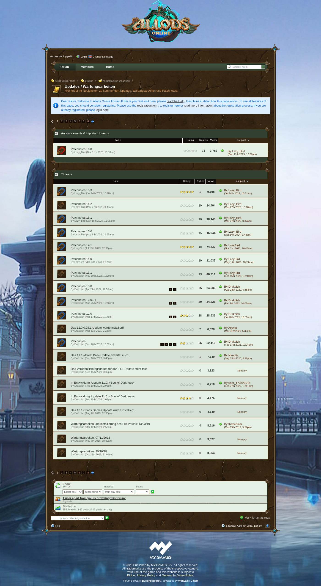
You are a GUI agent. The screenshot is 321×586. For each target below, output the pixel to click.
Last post (243, 140)
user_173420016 (239, 383)
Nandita (233, 355)
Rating (190, 140)
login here (102, 110)
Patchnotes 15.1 (81, 217)
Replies (203, 140)
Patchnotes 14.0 (81, 259)
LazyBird (79, 248)
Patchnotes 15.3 (81, 190)
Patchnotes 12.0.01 (83, 300)
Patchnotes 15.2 (81, 204)
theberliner (235, 424)
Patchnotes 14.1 (81, 245)
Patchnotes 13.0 (81, 286)
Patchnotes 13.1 (81, 272)
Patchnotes (78, 341)
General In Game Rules (177, 575)
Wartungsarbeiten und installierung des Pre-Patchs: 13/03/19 (110, 424)
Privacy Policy (146, 575)
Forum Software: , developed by (160, 580)
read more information (198, 105)
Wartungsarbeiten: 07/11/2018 (90, 437)
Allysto (232, 328)
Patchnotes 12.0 (81, 313)
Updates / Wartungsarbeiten (90, 86)
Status (139, 486)
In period (108, 486)
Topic (118, 140)
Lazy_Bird (238, 151)
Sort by (66, 486)
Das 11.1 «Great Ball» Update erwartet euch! (100, 355)
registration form (147, 105)
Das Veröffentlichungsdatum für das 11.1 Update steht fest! (109, 369)
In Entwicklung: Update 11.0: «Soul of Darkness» (102, 382)
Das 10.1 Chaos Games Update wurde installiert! (102, 410)
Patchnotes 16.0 (81, 149)
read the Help (175, 101)
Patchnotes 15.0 (81, 231)
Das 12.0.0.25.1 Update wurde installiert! (97, 327)
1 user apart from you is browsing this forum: (94, 498)
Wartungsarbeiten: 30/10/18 (89, 451)
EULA (131, 575)
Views (213, 140)
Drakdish (79, 275)
